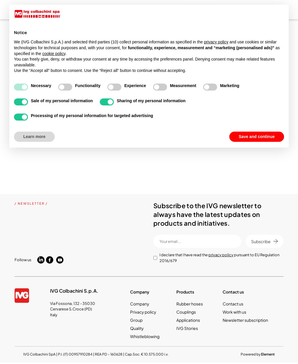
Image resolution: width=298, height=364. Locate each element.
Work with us (234, 311)
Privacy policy (143, 311)
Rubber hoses (189, 303)
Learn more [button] (34, 136)
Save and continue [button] (257, 136)
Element (268, 354)
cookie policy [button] (53, 53)
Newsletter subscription (245, 320)
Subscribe (264, 241)
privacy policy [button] (216, 42)
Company (139, 303)
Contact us (233, 303)
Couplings (186, 311)
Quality (137, 328)
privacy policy (220, 254)
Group (136, 320)
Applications (188, 320)
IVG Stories (187, 328)
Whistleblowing (144, 336)
